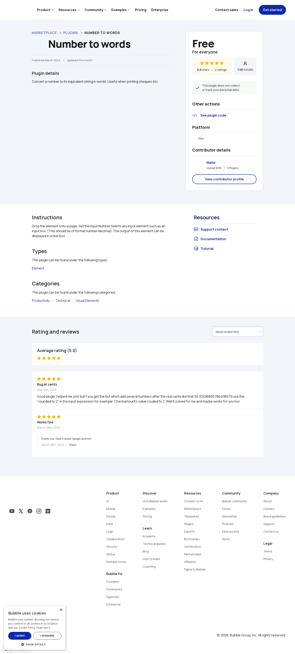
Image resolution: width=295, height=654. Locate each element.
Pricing (140, 10)
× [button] (60, 610)
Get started (272, 10)
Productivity (41, 300)
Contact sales (226, 10)
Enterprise (159, 10)
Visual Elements (87, 300)
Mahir (211, 162)
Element (38, 268)
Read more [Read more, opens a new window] (43, 627)
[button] (34, 644)
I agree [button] (20, 635)
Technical (62, 300)
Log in (248, 10)
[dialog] (35, 628)
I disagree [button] (47, 635)
